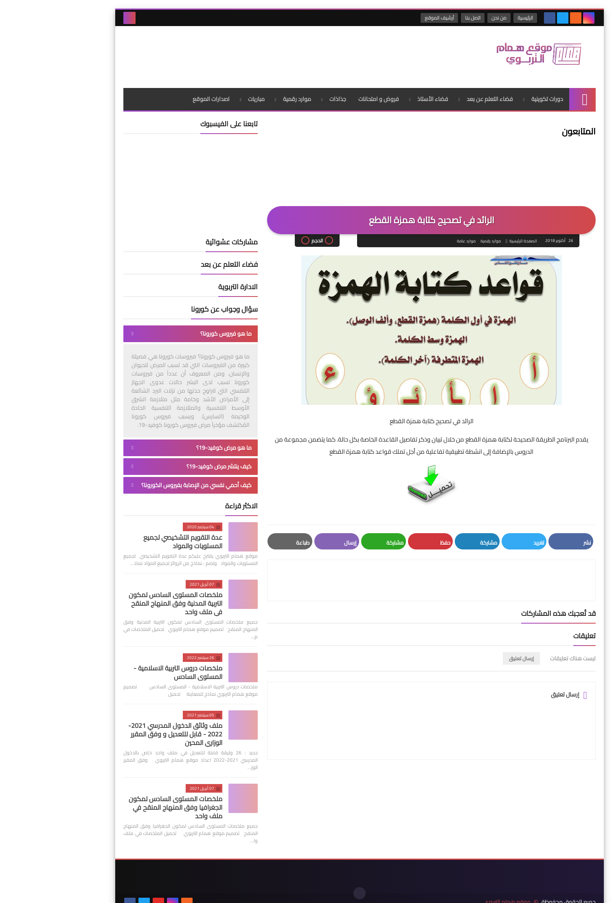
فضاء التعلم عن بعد (437, 95)
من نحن (446, 17)
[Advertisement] (219, 52)
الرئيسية (473, 17)
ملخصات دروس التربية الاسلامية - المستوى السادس (125, 669)
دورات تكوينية (495, 95)
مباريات (203, 95)
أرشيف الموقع (387, 17)
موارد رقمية (244, 95)
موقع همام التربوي (454, 890)
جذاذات (285, 95)
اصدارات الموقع (158, 95)
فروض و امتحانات (326, 95)
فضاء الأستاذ (380, 95)
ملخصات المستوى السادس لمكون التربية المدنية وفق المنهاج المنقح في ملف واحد (123, 600)
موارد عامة (413, 238)
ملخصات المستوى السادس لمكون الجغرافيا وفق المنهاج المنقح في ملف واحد (123, 804)
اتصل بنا (420, 17)
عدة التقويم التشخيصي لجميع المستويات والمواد (130, 538)
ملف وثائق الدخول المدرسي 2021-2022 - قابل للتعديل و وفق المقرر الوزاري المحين (123, 730)
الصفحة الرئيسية (471, 238)
